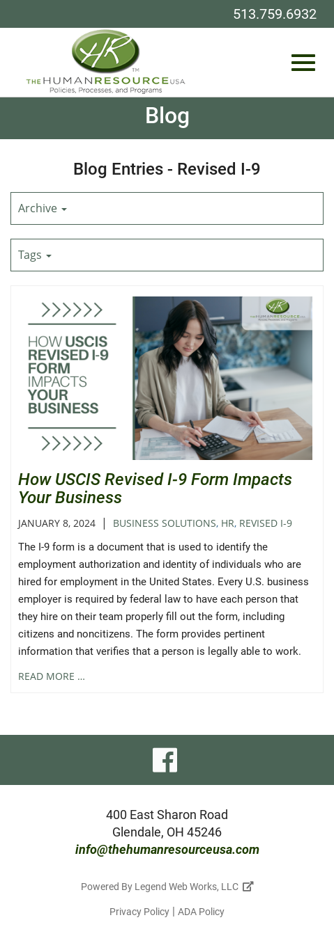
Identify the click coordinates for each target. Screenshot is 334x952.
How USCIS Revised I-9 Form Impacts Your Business (155, 488)
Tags (35, 254)
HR (227, 523)
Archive (42, 208)
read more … (51, 676)
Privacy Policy (139, 911)
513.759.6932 (275, 14)
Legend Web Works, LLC (194, 886)
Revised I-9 (265, 523)
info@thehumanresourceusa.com (167, 849)
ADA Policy (201, 911)
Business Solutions (164, 523)
